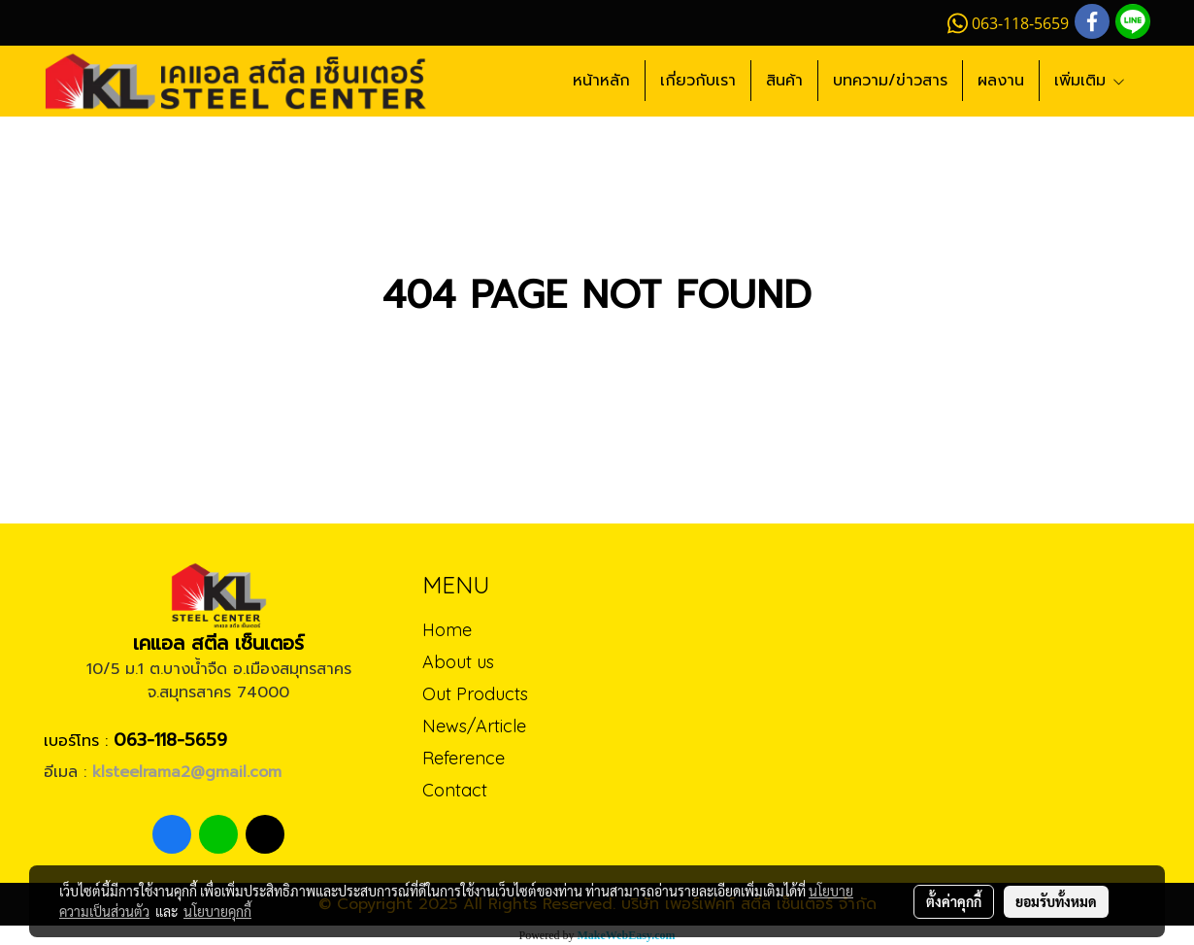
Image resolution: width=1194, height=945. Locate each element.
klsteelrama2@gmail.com (187, 772)
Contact (454, 790)
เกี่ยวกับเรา (698, 80)
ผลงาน (1001, 80)
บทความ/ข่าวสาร (890, 80)
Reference (463, 758)
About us (458, 662)
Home (447, 630)
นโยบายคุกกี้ (217, 911)
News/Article (474, 726)
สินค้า (784, 80)
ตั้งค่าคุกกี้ (953, 901)
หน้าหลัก (601, 80)
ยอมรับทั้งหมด (1056, 901)
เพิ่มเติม (1090, 80)
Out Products (475, 694)
